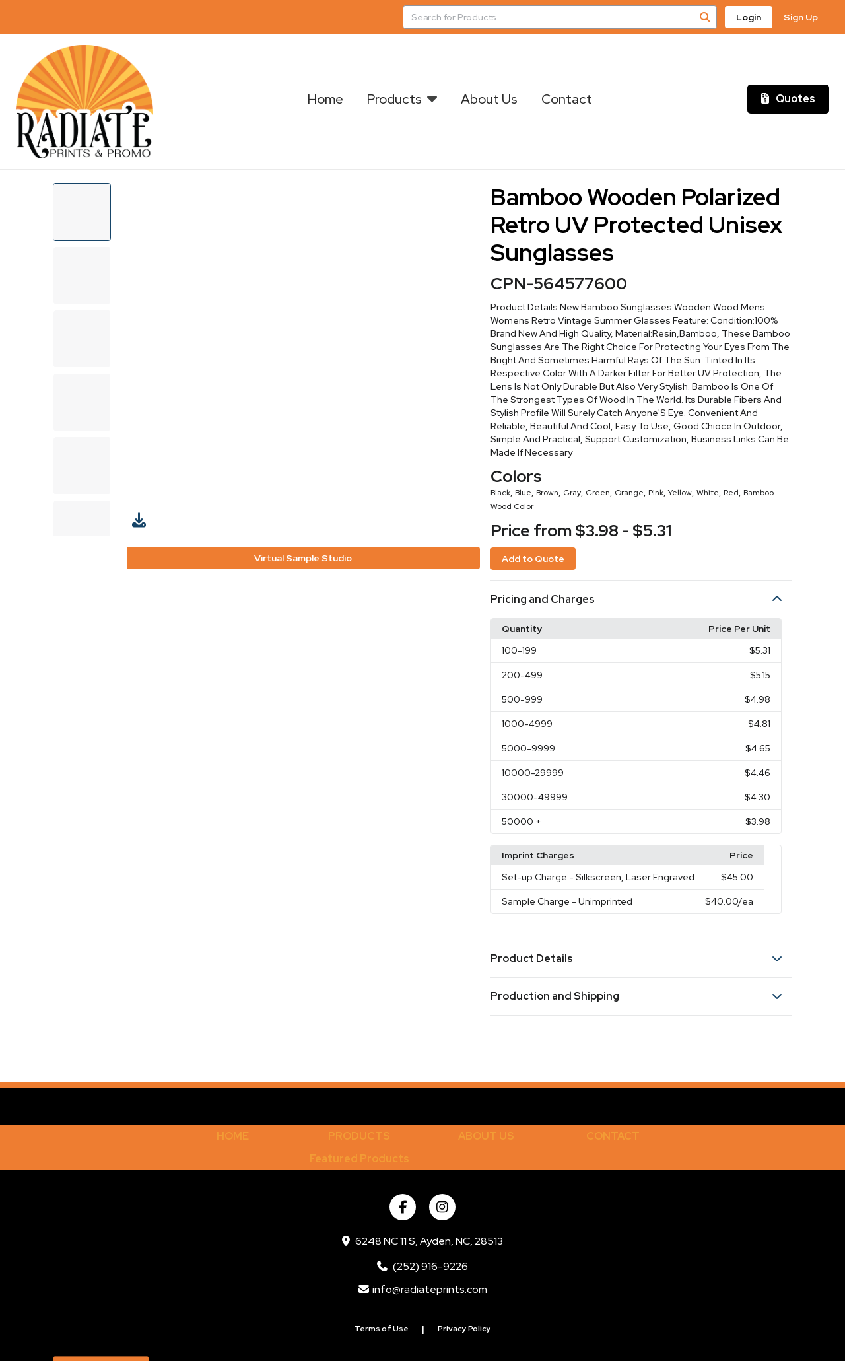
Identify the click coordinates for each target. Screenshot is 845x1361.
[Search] (705, 17)
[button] (641, 599)
